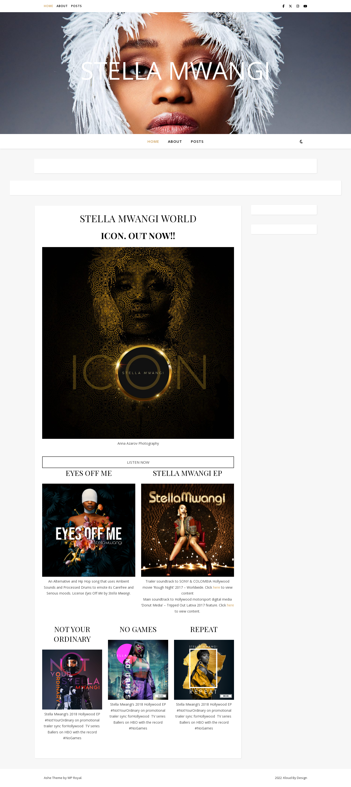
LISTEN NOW (138, 462)
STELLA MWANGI (175, 70)
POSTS (76, 6)
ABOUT (62, 6)
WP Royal (74, 778)
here (216, 587)
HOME (48, 6)
